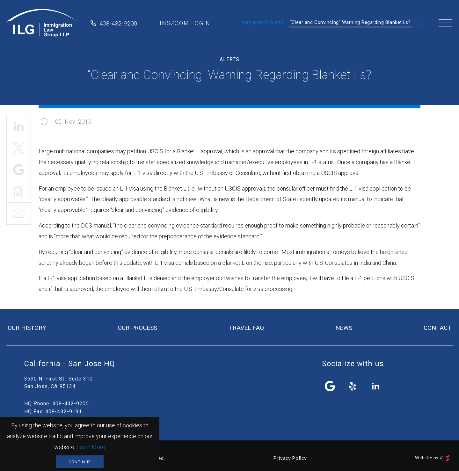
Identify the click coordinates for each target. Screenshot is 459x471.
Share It (18, 170)
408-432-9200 (118, 23)
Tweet (18, 148)
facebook (330, 386)
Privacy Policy (290, 458)
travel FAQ (246, 327)
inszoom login (185, 23)
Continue (80, 462)
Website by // (432, 458)
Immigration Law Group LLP (41, 23)
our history (27, 327)
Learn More (90, 447)
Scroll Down (420, 24)
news (343, 327)
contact (437, 327)
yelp (353, 386)
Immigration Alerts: (262, 22)
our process (137, 327)
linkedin (375, 386)
